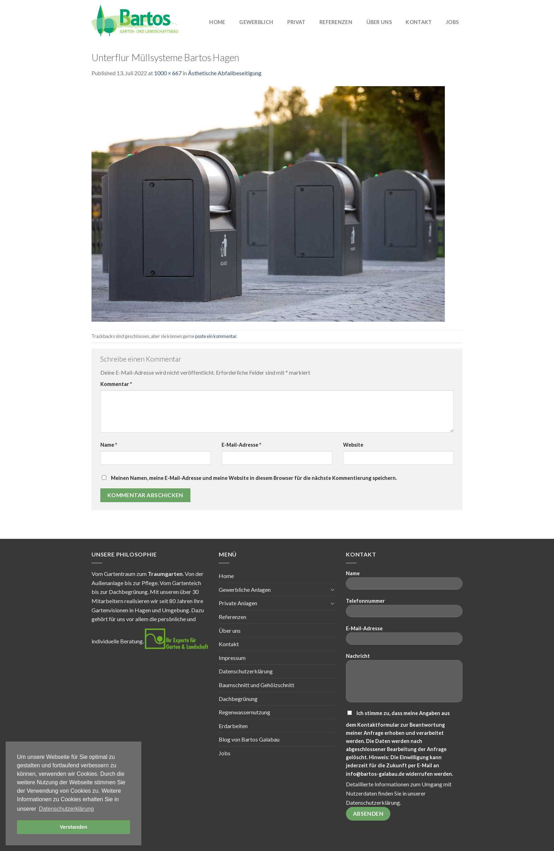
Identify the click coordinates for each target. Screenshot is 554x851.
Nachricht (404, 680)
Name (108, 445)
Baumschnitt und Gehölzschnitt (256, 685)
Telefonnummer (404, 610)
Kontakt (419, 22)
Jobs (452, 22)
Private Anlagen (238, 603)
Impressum (232, 657)
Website (353, 445)
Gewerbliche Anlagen (245, 589)
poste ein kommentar (215, 336)
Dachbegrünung (238, 698)
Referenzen (335, 22)
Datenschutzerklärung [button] (66, 809)
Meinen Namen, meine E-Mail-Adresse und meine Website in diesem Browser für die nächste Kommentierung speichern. (254, 478)
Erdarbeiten (233, 725)
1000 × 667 (168, 73)
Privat (296, 22)
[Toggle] (332, 589)
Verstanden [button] (73, 827)
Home (217, 22)
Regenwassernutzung (244, 712)
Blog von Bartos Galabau (249, 739)
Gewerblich (256, 22)
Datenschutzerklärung (246, 671)
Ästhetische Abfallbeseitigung (224, 73)
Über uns (379, 22)
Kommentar (116, 384)
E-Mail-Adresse (241, 445)
